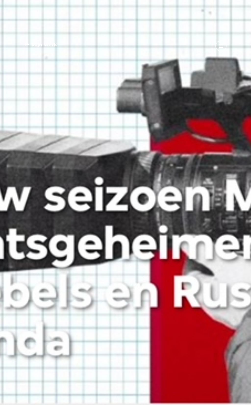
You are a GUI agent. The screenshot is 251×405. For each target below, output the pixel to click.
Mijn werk (44, 45)
